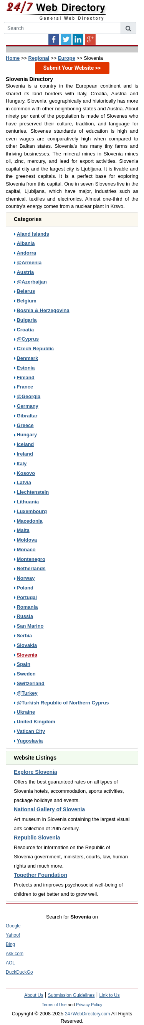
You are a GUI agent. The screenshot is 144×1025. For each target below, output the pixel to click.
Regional (39, 58)
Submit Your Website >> (72, 68)
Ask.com (14, 953)
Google (13, 926)
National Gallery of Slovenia (49, 809)
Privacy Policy (89, 1004)
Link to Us (109, 995)
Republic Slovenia (37, 837)
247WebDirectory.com (87, 1014)
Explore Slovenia (35, 772)
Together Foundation (40, 875)
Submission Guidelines (71, 995)
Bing (10, 944)
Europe (66, 58)
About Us (33, 995)
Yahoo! (13, 935)
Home (13, 58)
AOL (10, 963)
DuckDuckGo (19, 972)
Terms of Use (54, 1004)
